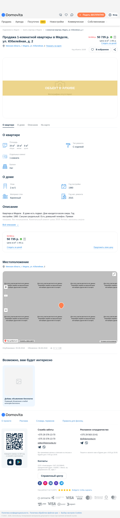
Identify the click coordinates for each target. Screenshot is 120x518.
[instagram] (45, 483)
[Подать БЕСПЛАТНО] (90, 15)
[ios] (10, 462)
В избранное (100, 49)
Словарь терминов (45, 421)
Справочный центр (52, 476)
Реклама (24, 421)
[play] (19, 462)
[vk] (51, 483)
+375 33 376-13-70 (46, 439)
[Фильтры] (60, 15)
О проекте (6, 421)
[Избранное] (66, 15)
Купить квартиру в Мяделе (32, 30)
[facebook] (40, 483)
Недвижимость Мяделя (11, 30)
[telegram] (61, 483)
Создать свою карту (35, 341)
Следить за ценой (108, 43)
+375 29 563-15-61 (89, 435)
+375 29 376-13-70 (46, 435)
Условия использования (108, 341)
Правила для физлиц (73, 421)
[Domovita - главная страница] (12, 15)
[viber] (56, 483)
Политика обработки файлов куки (44, 513)
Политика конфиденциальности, (15, 513)
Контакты (42, 461)
